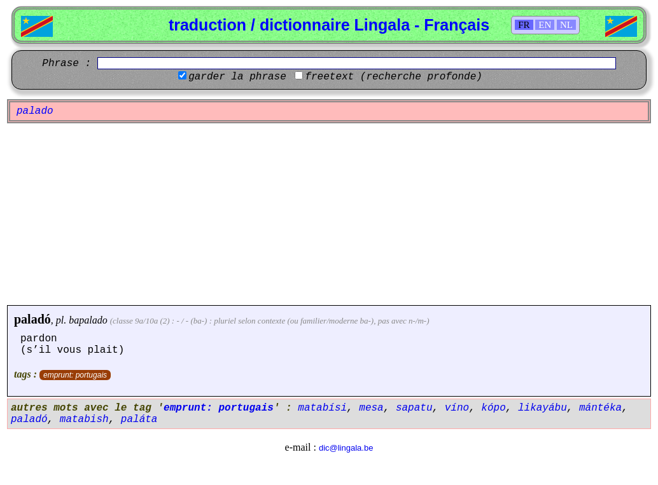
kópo (493, 408)
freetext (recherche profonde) (393, 77)
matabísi (322, 408)
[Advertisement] (329, 214)
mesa (371, 408)
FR (523, 25)
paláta (139, 419)
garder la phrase (237, 77)
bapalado (88, 320)
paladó (32, 319)
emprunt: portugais (75, 375)
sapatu (414, 408)
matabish (84, 419)
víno (457, 408)
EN (544, 25)
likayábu (542, 408)
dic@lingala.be (346, 448)
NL (566, 25)
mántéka (600, 408)
